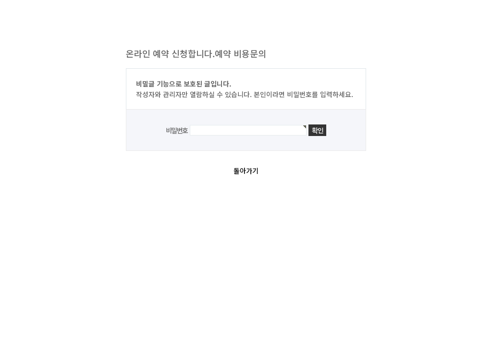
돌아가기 (246, 170)
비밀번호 (177, 130)
